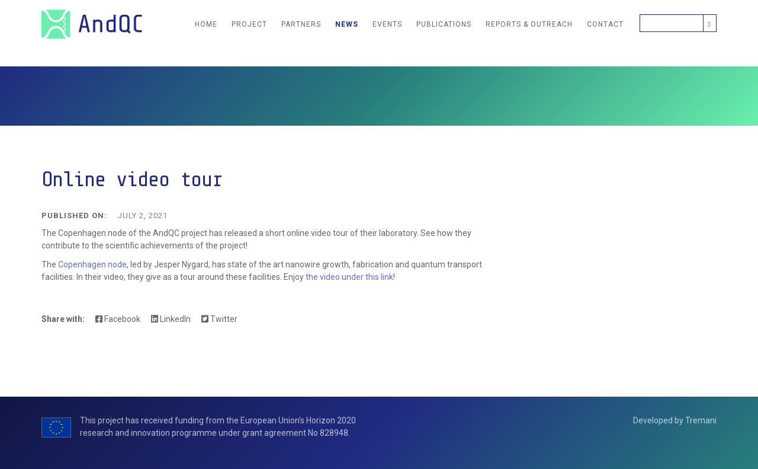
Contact (605, 24)
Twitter (219, 319)
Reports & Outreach (529, 24)
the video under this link (348, 277)
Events (387, 24)
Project (249, 24)
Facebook (117, 319)
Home (206, 24)
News (346, 24)
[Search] (672, 23)
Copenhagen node (92, 264)
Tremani (701, 420)
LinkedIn (171, 319)
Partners (301, 24)
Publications (443, 24)
